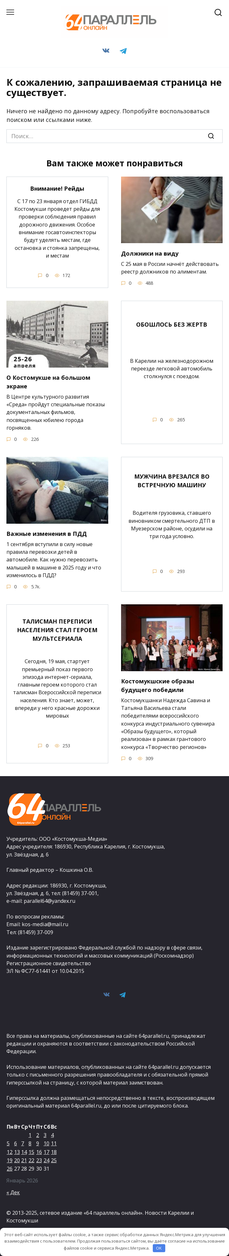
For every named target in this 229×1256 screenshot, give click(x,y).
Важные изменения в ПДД (46, 533)
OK (159, 1248)
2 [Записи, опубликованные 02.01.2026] (37, 1135)
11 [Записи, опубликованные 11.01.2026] (54, 1143)
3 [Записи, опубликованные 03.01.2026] (45, 1135)
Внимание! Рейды (57, 188)
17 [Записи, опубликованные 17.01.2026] (46, 1152)
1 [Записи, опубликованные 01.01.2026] (30, 1135)
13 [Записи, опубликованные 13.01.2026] (17, 1152)
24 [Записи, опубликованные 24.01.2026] (46, 1160)
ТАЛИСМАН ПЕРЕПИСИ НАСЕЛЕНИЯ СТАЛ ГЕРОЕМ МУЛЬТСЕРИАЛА (57, 629)
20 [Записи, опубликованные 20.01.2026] (17, 1160)
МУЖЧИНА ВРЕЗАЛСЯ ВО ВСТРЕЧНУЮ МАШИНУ (171, 481)
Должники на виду (149, 253)
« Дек (13, 1192)
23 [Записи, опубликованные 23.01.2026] (39, 1160)
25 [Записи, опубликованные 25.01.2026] (54, 1160)
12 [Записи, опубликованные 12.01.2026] (9, 1152)
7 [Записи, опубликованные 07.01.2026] (22, 1143)
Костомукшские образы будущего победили (157, 685)
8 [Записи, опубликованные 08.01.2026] (30, 1143)
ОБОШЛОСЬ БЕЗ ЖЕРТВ (171, 324)
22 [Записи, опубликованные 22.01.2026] (31, 1160)
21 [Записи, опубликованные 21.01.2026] (24, 1160)
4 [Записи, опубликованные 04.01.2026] (52, 1135)
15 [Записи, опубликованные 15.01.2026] (31, 1152)
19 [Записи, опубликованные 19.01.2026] (9, 1160)
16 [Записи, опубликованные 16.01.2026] (39, 1152)
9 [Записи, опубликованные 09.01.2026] (37, 1143)
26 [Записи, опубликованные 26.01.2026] (9, 1168)
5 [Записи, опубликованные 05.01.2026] (8, 1143)
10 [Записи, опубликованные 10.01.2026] (46, 1143)
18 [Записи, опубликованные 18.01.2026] (54, 1152)
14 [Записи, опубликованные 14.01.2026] (24, 1152)
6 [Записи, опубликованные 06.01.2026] (15, 1143)
